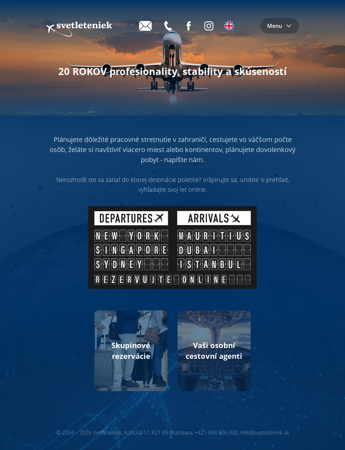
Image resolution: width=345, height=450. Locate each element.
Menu (279, 26)
